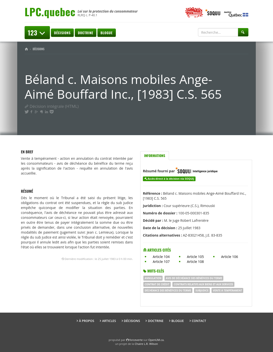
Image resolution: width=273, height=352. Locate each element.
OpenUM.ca (156, 340)
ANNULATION (153, 278)
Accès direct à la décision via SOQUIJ (171, 178)
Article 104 (161, 256)
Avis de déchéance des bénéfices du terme (194, 278)
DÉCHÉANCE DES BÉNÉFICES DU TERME (168, 290)
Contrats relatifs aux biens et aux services (203, 284)
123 (37, 32)
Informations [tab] (154, 155)
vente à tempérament (227, 290)
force (136, 340)
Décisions (62, 32)
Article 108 (195, 261)
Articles (109, 321)
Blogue (107, 32)
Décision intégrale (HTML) (52, 106)
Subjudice (201, 290)
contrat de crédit (157, 284)
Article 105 (195, 256)
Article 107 (161, 261)
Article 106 (229, 256)
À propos (86, 321)
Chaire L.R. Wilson (146, 344)
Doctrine (85, 32)
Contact (199, 321)
